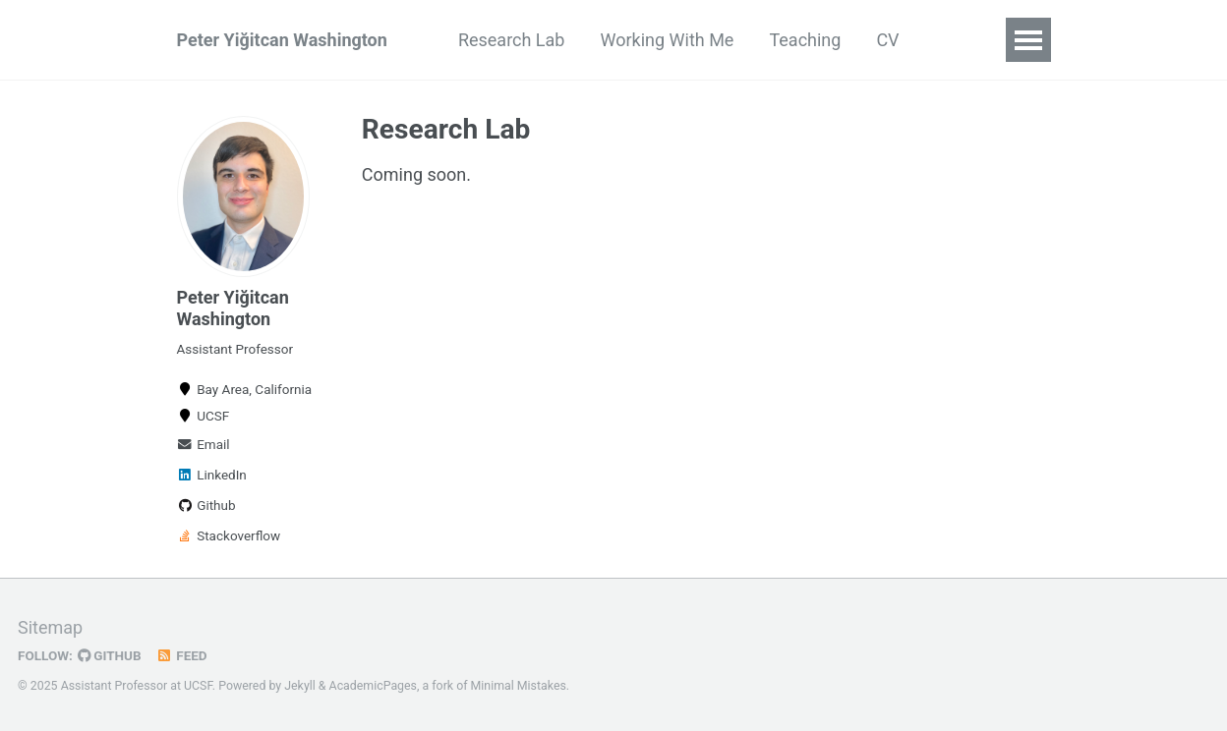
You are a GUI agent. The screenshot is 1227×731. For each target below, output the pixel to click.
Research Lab (511, 39)
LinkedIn (212, 474)
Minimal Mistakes (518, 686)
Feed (181, 655)
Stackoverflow (229, 535)
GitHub (110, 655)
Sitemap (50, 627)
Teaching (805, 39)
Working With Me (666, 39)
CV (887, 39)
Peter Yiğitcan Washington (282, 39)
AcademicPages (373, 686)
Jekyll (300, 686)
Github (206, 505)
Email (203, 444)
